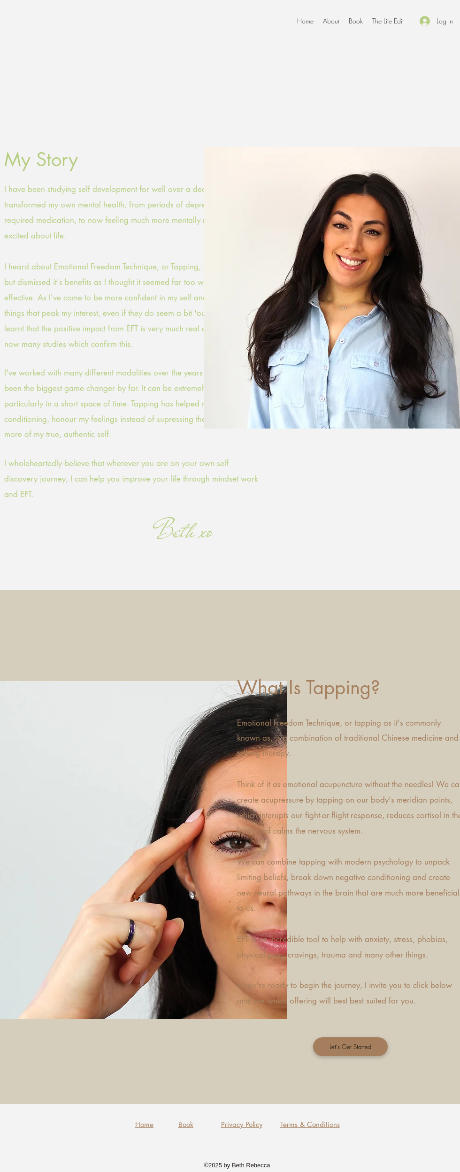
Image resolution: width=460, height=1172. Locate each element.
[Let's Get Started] (350, 1046)
